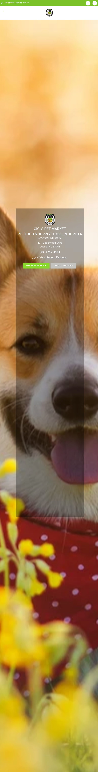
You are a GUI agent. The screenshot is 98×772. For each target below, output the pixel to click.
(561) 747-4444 (50, 251)
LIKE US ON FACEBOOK (36, 265)
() (53, 257)
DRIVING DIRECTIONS (63, 265)
